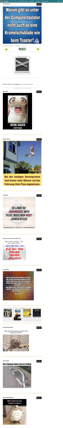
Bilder (23, 1)
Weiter (39, 4)
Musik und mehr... (45, 1)
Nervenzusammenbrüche (8, 327)
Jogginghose (5, 195)
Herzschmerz (37, 1)
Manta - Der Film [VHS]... (17, 320)
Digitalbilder (31, 1)
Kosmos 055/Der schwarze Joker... (8, 317)
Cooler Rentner (6, 269)
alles (15, 1)
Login (58, 1)
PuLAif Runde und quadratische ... (22, 73)
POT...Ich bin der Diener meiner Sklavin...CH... (12, 238)
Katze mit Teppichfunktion (8, 397)
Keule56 (17, 45)
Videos (26, 1)
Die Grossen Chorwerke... (27, 317)
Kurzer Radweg (6, 360)
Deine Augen (5, 91)
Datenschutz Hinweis (22, 50)
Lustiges (19, 1)
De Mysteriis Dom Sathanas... (36, 317)
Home (12, 1)
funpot (6, 1)
